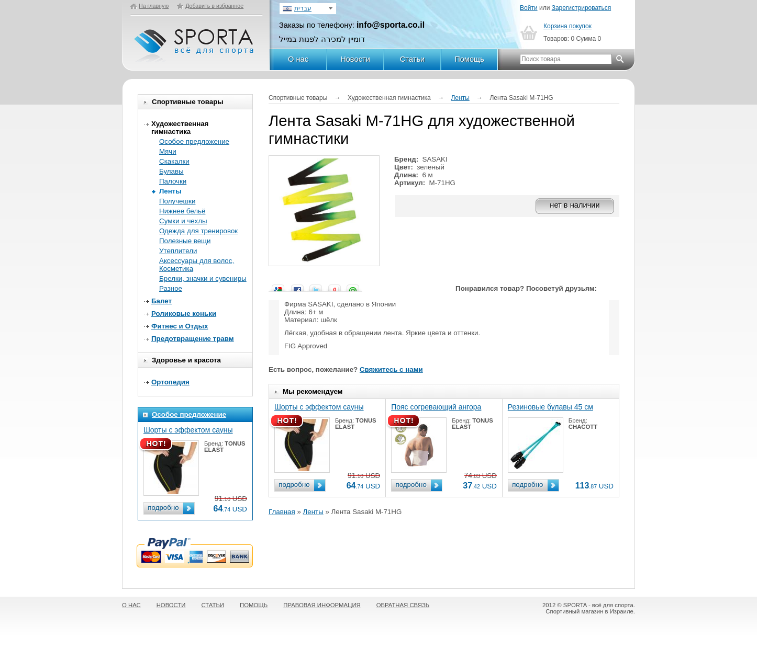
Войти (529, 8)
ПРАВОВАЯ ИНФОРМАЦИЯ (321, 605)
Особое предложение (194, 141)
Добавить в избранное (214, 6)
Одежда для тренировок (198, 231)
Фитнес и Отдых (179, 326)
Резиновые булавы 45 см (550, 407)
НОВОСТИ (171, 605)
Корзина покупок (567, 26)
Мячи (167, 151)
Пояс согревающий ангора (436, 407)
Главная (282, 512)
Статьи (412, 59)
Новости (355, 59)
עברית (302, 8)
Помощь (469, 59)
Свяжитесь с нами (391, 369)
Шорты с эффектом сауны (188, 430)
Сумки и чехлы (183, 221)
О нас (298, 59)
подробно (163, 507)
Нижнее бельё (182, 211)
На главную (154, 6)
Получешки (177, 201)
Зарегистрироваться (581, 8)
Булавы (171, 171)
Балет (161, 301)
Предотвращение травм (192, 339)
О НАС (131, 605)
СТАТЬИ (213, 605)
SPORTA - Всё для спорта (194, 41)
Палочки (172, 181)
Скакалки (174, 161)
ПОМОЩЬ (254, 605)
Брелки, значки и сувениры (203, 278)
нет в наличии (574, 205)
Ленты (170, 191)
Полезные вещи (185, 241)
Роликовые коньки (183, 313)
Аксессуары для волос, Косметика (196, 264)
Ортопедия (170, 382)
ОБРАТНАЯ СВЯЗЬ (403, 605)
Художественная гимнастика (179, 127)
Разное (170, 288)
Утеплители (178, 251)
